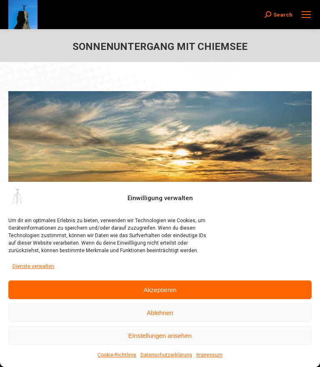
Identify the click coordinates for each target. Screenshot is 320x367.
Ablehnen (160, 312)
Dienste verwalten (33, 266)
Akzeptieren (159, 289)
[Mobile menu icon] (306, 14)
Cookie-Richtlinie (117, 355)
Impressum (209, 355)
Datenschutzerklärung (166, 355)
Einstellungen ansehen (160, 335)
